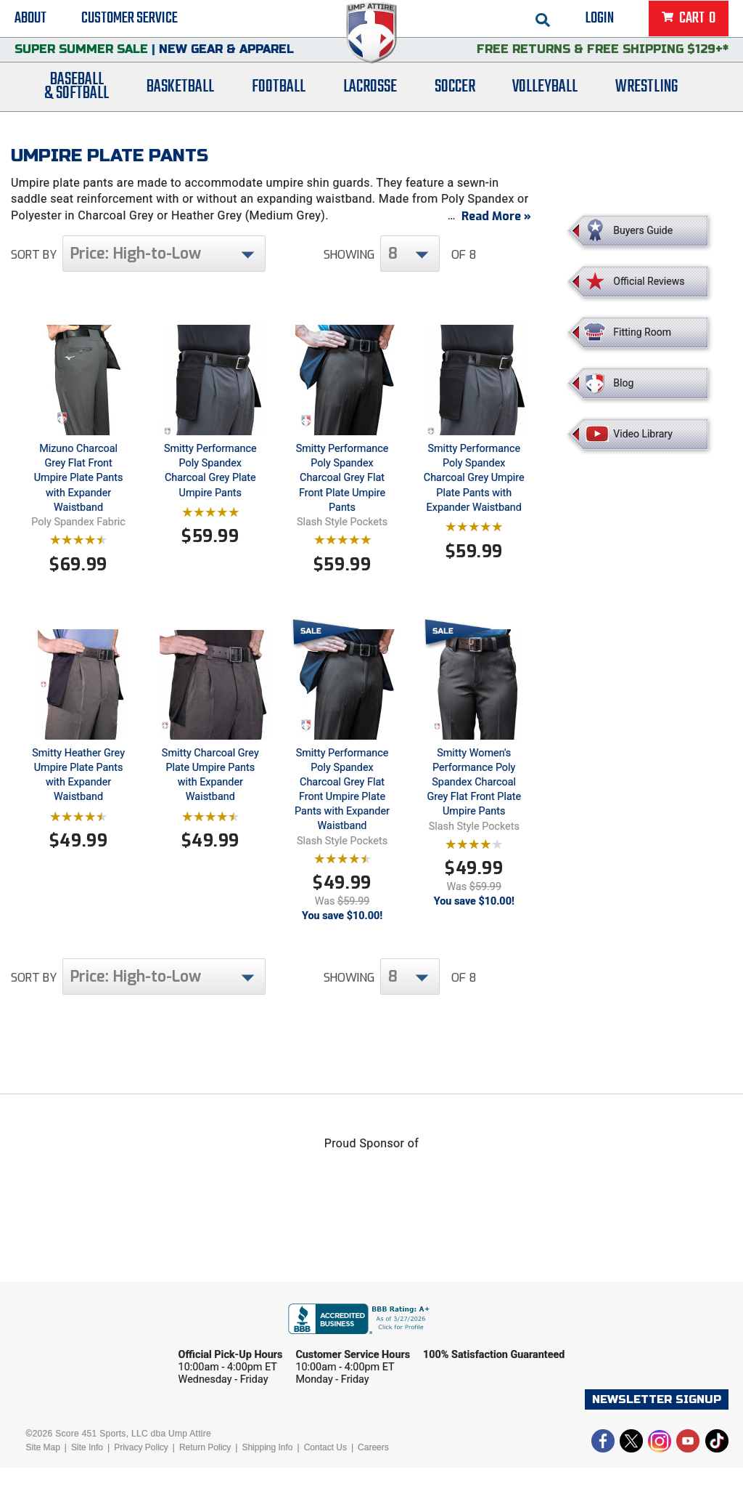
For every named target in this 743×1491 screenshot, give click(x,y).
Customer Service (129, 21)
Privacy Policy (141, 1471)
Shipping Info (267, 1471)
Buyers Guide (643, 230)
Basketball (180, 103)
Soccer (455, 103)
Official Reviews (648, 281)
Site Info (87, 1471)
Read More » (496, 239)
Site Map (42, 1471)
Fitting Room (642, 332)
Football (278, 103)
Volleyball (545, 103)
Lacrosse (370, 103)
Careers (373, 1471)
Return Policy (205, 1471)
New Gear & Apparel (226, 61)
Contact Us (325, 1471)
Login (600, 21)
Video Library (642, 434)
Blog (623, 383)
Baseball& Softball (76, 104)
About (30, 21)
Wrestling (646, 103)
